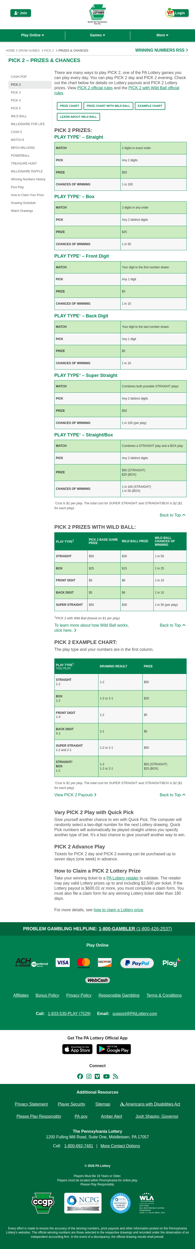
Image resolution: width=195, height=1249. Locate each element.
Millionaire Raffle (27, 171)
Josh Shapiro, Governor (157, 1116)
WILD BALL (19, 116)
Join (20, 13)
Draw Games (29, 50)
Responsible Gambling (119, 995)
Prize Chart (69, 105)
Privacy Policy (79, 995)
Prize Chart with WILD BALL (108, 105)
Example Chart (150, 105)
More (162, 35)
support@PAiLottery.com (134, 1013)
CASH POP (19, 77)
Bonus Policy (47, 995)
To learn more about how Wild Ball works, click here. (91, 628)
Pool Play (17, 187)
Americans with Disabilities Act (150, 1104)
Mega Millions (23, 148)
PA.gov (81, 1116)
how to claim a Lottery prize (118, 910)
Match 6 (17, 140)
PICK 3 (16, 92)
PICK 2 (49, 50)
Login (177, 14)
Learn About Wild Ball (78, 116)
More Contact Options (120, 1146)
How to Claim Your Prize (27, 195)
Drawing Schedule (23, 203)
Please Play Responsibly (39, 1116)
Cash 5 (16, 132)
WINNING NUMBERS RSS (162, 50)
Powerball (20, 155)
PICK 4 (16, 100)
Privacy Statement (31, 1104)
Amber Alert (111, 1116)
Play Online (32, 35)
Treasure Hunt (24, 163)
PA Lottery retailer (122, 878)
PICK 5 (16, 108)
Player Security (71, 1104)
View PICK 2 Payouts (76, 795)
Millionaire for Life (28, 124)
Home (10, 50)
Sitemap (102, 1104)
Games (97, 35)
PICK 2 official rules (94, 88)
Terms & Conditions (164, 995)
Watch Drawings (22, 211)
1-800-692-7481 (78, 1146)
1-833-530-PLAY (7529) (69, 1013)
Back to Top (173, 515)
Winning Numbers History (28, 179)
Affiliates (20, 995)
